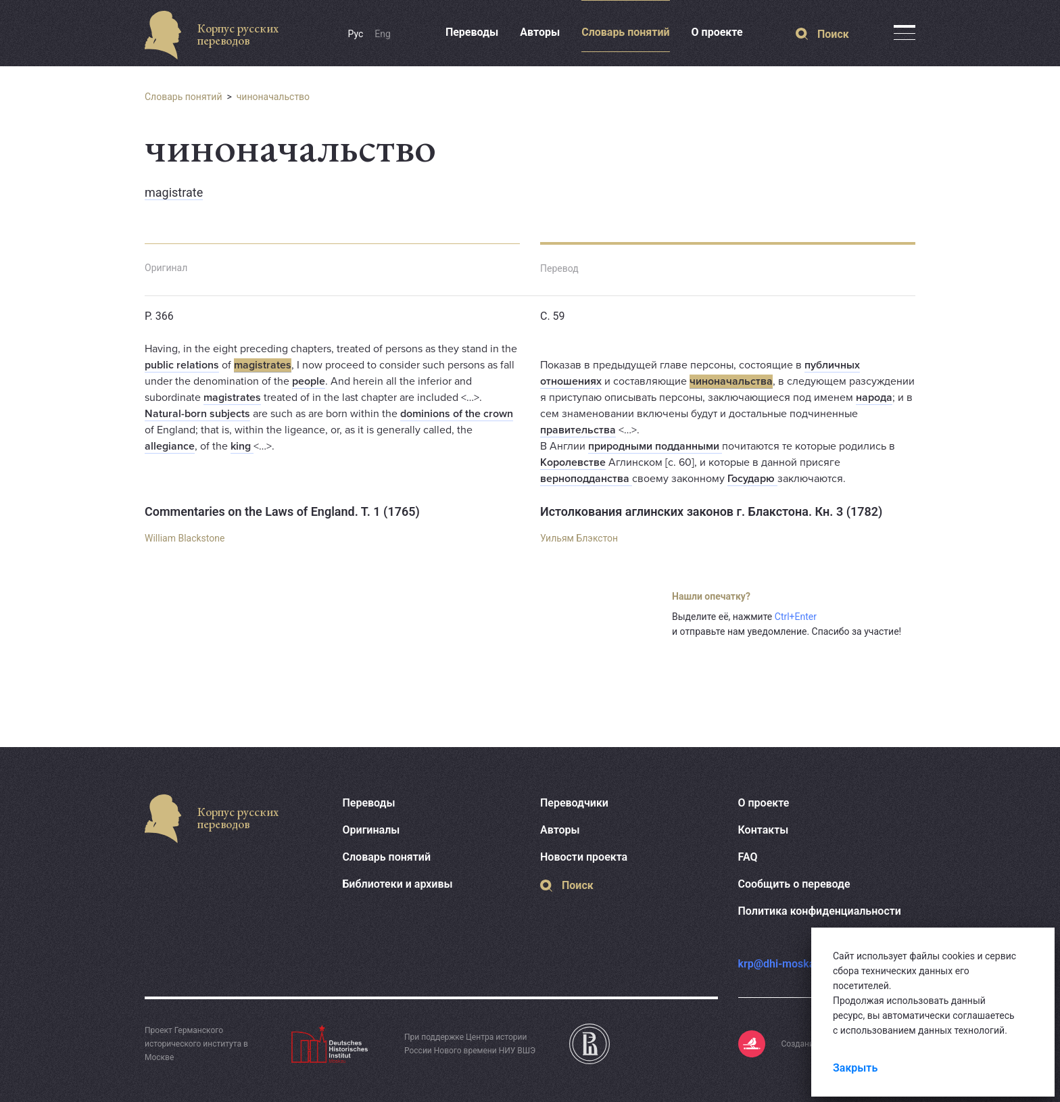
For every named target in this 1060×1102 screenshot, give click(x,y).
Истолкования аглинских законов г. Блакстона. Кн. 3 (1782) (711, 511)
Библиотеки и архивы (398, 884)
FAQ (748, 857)
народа (874, 397)
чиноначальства (731, 381)
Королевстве (573, 462)
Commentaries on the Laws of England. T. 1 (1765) (282, 511)
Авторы (540, 32)
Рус (356, 33)
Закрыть (855, 1067)
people (308, 381)
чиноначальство (273, 96)
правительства (578, 430)
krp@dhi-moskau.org (789, 963)
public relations (182, 365)
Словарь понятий (625, 32)
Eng (383, 33)
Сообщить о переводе (794, 884)
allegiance (170, 446)
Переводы (471, 32)
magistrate (174, 192)
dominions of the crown (456, 414)
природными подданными (655, 446)
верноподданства (586, 478)
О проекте (717, 32)
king (242, 446)
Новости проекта (583, 857)
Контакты (763, 829)
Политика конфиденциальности (819, 911)
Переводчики (574, 802)
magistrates (262, 365)
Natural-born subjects (197, 414)
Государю (752, 478)
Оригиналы (371, 829)
